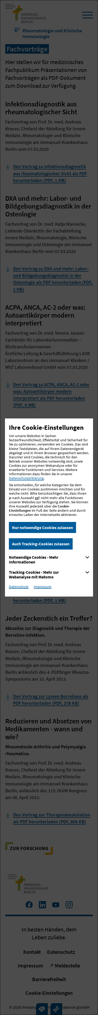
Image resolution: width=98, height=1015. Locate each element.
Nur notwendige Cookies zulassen (42, 527)
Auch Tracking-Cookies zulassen (41, 543)
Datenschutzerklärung (26, 478)
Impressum (42, 586)
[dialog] (49, 507)
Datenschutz (18, 586)
